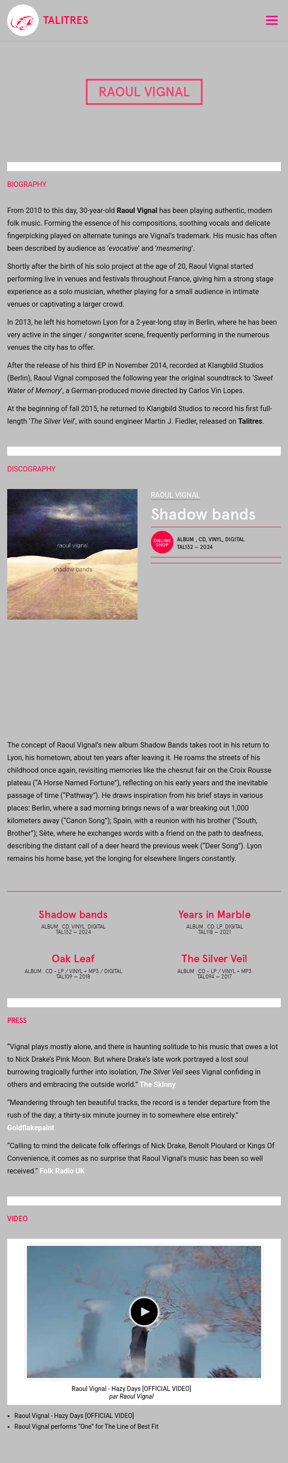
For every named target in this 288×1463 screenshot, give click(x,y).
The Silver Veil (215, 958)
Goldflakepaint (30, 1127)
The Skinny (158, 1084)
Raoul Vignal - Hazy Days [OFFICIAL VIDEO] (131, 1388)
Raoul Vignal (175, 495)
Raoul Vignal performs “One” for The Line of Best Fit (86, 1426)
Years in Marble (214, 914)
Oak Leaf (73, 958)
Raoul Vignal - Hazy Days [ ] (74, 1415)
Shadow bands (73, 914)
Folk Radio (62, 1171)
